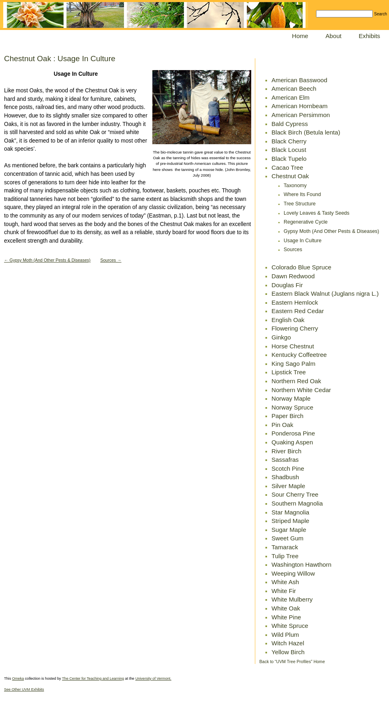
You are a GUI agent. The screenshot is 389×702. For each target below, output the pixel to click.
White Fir (283, 590)
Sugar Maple (288, 529)
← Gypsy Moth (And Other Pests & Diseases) (47, 260)
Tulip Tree (285, 556)
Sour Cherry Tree (294, 494)
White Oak (285, 608)
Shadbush (285, 477)
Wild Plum (285, 634)
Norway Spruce (292, 407)
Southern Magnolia (297, 503)
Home (300, 35)
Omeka (18, 678)
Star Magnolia (290, 512)
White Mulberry (292, 599)
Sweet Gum (287, 538)
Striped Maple (290, 520)
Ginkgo (281, 337)
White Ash (285, 581)
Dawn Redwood (293, 276)
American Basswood (299, 80)
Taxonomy (295, 185)
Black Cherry (288, 141)
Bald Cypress (289, 123)
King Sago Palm (293, 363)
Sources (293, 249)
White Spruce (289, 625)
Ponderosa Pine (293, 433)
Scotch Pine (287, 468)
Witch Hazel (287, 643)
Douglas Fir (287, 285)
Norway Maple (290, 398)
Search (380, 14)
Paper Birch (287, 415)
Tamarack (284, 547)
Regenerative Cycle (306, 222)
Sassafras (285, 459)
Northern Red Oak (296, 381)
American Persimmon (300, 114)
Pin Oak (282, 424)
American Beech (293, 88)
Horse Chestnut (292, 346)
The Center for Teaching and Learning (93, 678)
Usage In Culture (302, 240)
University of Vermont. (153, 678)
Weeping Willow (293, 573)
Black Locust (288, 149)
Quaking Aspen (292, 442)
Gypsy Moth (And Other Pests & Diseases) (331, 231)
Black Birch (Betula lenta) (305, 132)
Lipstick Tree (288, 372)
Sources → (110, 260)
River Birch (286, 451)
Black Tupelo (288, 158)
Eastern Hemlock (294, 302)
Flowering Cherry (294, 328)
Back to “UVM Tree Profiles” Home (292, 661)
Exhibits (369, 35)
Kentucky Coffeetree (299, 354)
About (333, 35)
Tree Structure (300, 204)
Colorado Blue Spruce (301, 267)
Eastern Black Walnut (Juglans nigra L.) (325, 293)
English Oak (287, 319)
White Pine (286, 617)
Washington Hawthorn (301, 564)
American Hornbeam (299, 105)
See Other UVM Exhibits (24, 689)
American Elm (290, 97)
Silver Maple (288, 485)
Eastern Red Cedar (297, 310)
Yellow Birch (288, 652)
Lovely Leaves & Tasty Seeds (316, 213)
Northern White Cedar (301, 389)
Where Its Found (302, 194)
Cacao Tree (287, 167)
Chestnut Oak (290, 176)
